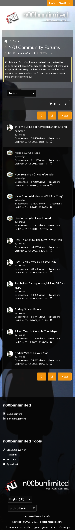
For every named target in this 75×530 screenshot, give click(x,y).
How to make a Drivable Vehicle (34, 174)
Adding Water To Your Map (31, 353)
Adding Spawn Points (28, 309)
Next (64, 115)
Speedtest (10, 464)
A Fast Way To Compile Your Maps (36, 331)
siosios (21, 134)
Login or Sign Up (60, 3)
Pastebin (10, 454)
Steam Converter (14, 449)
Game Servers (12, 413)
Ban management (14, 418)
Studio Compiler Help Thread (33, 218)
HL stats (9, 459)
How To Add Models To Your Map (35, 261)
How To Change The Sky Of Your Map (38, 239)
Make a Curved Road (27, 152)
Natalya (21, 156)
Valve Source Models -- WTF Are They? (39, 196)
